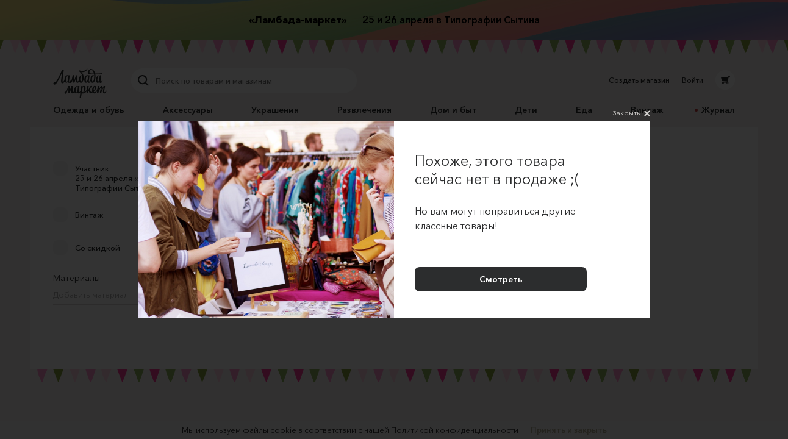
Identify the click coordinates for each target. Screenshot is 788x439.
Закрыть (631, 113)
